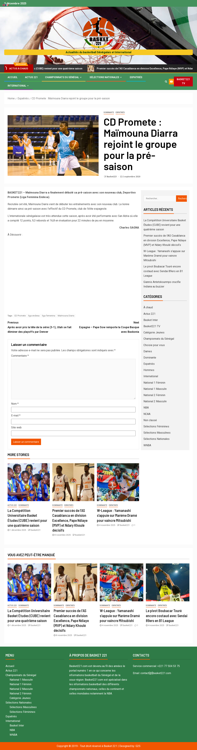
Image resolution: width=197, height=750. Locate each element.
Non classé (150, 420)
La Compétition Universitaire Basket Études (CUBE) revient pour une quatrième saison (164, 225)
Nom (15, 403)
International (17, 85)
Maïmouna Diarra (66, 315)
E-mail (15, 415)
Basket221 (112, 176)
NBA (146, 407)
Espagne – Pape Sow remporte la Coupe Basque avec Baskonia (106, 326)
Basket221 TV (151, 326)
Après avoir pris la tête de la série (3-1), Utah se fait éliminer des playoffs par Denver (40, 326)
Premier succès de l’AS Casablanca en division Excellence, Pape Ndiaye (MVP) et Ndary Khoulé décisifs (69, 520)
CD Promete (20, 315)
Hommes (148, 370)
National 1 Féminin (154, 382)
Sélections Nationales (104, 77)
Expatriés (136, 77)
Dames (147, 351)
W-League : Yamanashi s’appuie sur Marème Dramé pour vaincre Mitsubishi (117, 515)
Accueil (13, 77)
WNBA (147, 445)
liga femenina (48, 315)
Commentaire (20, 355)
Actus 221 (31, 77)
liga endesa (34, 315)
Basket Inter (150, 320)
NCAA (146, 414)
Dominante (109, 112)
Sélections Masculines (156, 432)
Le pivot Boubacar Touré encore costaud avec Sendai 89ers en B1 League (163, 271)
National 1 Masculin (155, 388)
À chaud (148, 307)
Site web (16, 427)
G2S (138, 746)
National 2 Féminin (154, 395)
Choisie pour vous (154, 345)
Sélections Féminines (156, 426)
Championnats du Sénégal (62, 77)
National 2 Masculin (155, 401)
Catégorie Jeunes (153, 332)
